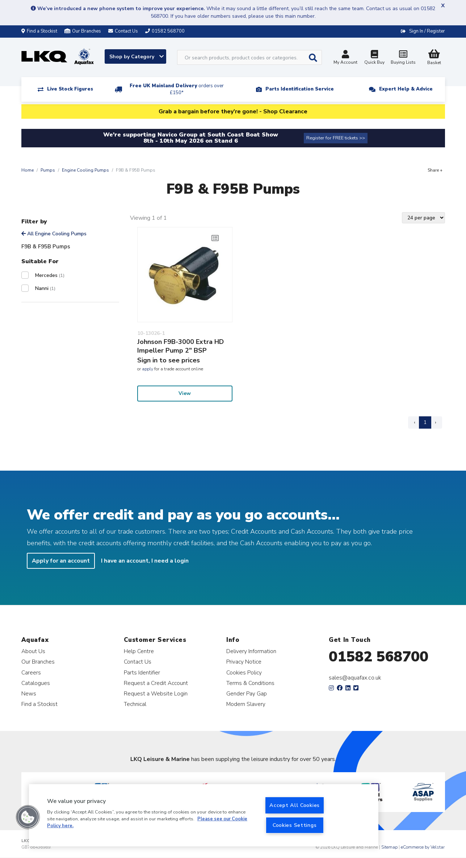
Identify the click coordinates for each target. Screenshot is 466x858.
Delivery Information (251, 651)
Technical (135, 704)
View (185, 393)
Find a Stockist (39, 31)
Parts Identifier (142, 672)
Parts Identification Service (299, 89)
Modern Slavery (245, 704)
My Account (345, 58)
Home (27, 170)
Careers (31, 672)
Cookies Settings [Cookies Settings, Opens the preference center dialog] (295, 825)
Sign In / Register (427, 31)
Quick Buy (374, 58)
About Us (33, 651)
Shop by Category (136, 56)
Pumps (48, 170)
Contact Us (137, 661)
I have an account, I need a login (145, 561)
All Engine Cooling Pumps (54, 233)
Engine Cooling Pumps (85, 170)
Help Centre (139, 651)
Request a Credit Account (156, 683)
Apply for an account (61, 561)
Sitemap (389, 847)
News (28, 693)
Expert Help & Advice (406, 89)
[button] (27, 817)
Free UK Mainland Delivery (177, 89)
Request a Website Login (156, 693)
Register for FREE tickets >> (335, 138)
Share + (435, 170)
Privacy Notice (243, 661)
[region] (203, 815)
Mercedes (49, 275)
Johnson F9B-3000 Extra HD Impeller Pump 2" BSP (180, 346)
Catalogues (35, 683)
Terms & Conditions (250, 683)
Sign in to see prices (168, 360)
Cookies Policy (244, 672)
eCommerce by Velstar (423, 847)
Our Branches (82, 31)
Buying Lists (403, 58)
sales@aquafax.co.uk (355, 678)
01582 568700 (378, 656)
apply (147, 369)
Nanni (45, 288)
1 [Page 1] (425, 422)
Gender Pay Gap (246, 693)
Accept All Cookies (294, 805)
